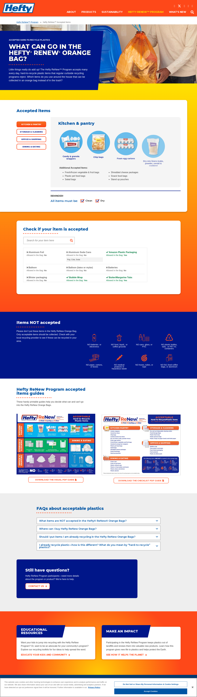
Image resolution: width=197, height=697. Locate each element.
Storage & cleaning (31, 132)
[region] (98, 687)
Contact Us (36, 586)
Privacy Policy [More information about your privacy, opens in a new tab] (94, 687)
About (71, 15)
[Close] (193, 687)
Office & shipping (31, 139)
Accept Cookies (150, 691)
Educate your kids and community (44, 655)
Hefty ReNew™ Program (146, 15)
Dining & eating (31, 147)
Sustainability (112, 15)
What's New (177, 15)
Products (88, 15)
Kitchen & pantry (31, 124)
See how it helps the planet (125, 655)
